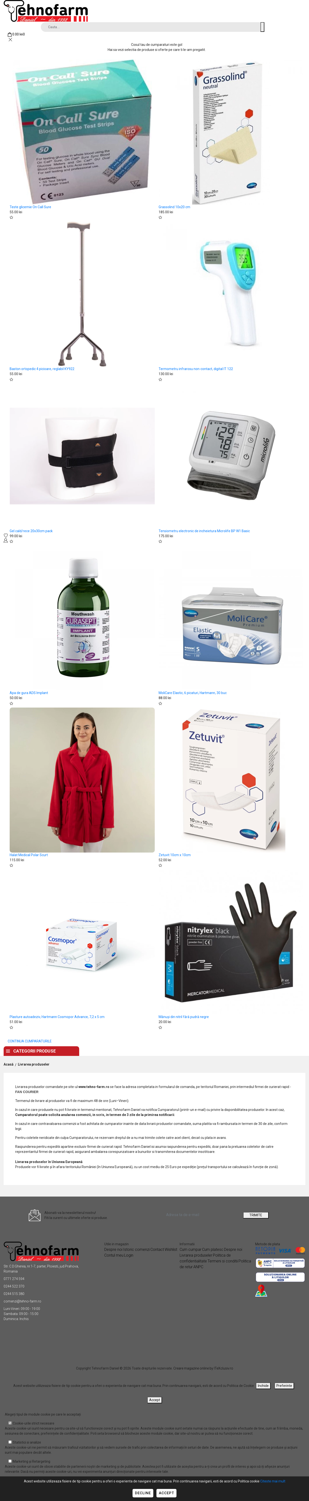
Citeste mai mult (272, 1481)
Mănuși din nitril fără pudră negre (184, 1017)
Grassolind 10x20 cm (174, 207)
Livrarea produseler (33, 1064)
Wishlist (171, 1249)
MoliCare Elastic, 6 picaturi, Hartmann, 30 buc (193, 693)
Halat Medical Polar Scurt (29, 855)
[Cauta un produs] (262, 27)
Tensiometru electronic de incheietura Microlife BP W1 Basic (204, 531)
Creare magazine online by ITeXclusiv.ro (203, 1368)
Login (128, 1255)
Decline (143, 1493)
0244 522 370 (14, 1286)
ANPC (198, 1267)
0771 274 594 (14, 1279)
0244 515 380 (14, 1294)
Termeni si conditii (223, 1261)
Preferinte (284, 1386)
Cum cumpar (190, 1249)
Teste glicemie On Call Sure (30, 207)
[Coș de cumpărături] (16, 34)
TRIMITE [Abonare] (255, 1215)
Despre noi (128, 1049)
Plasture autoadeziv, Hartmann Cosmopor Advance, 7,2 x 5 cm (57, 1017)
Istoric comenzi (136, 1249)
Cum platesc (212, 1249)
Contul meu (113, 1255)
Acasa (97, 1049)
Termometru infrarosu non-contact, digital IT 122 (196, 369)
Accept (166, 1493)
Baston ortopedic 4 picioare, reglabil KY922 (42, 369)
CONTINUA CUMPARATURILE (30, 1041)
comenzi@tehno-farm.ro (22, 1301)
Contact (161, 1049)
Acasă (9, 1064)
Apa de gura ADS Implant (29, 693)
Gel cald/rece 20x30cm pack (31, 531)
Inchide (263, 1386)
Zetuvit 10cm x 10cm (175, 855)
